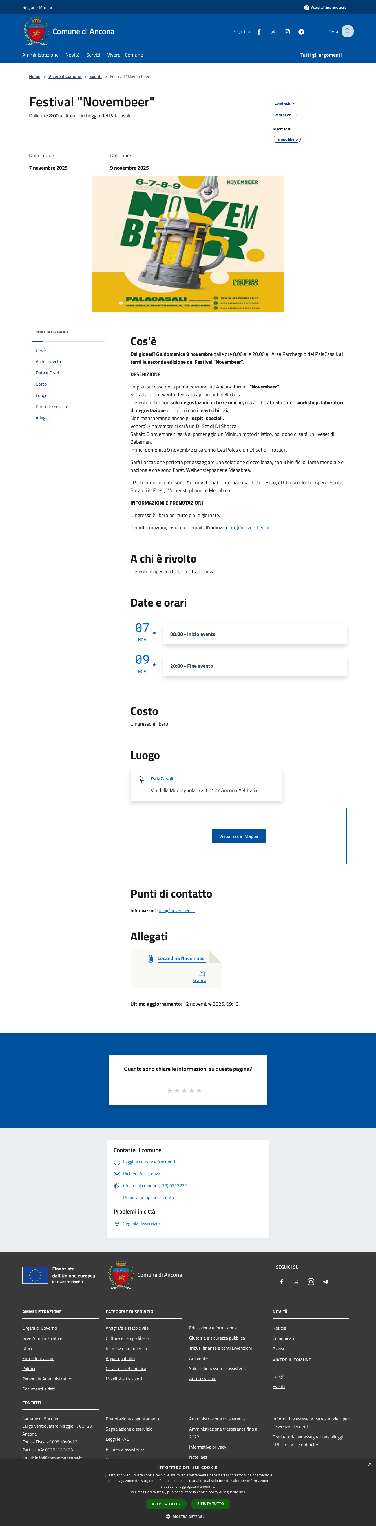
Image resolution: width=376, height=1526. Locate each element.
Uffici (27, 1348)
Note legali (199, 1457)
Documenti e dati (38, 1388)
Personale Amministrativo (47, 1378)
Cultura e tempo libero (127, 1338)
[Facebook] (254, 31)
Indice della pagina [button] (52, 332)
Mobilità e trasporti (124, 1378)
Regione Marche (37, 7)
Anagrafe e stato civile (127, 1328)
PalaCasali (162, 778)
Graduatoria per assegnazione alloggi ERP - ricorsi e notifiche (308, 1440)
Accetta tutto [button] (166, 1503)
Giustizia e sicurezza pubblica (217, 1337)
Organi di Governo (39, 1328)
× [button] (370, 1465)
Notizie (279, 1328)
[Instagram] (282, 31)
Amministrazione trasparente (217, 1418)
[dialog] (188, 1492)
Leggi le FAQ (117, 1439)
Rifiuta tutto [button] (210, 1503)
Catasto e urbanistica (126, 1368)
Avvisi (278, 1348)
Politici (28, 1368)
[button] (188, 1516)
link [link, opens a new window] (242, 1492)
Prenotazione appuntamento (133, 1418)
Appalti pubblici (120, 1358)
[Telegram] (296, 31)
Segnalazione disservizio (129, 1428)
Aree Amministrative (42, 1338)
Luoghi (279, 1376)
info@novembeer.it (249, 527)
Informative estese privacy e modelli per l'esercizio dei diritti (311, 1422)
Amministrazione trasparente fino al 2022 (223, 1432)
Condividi (286, 103)
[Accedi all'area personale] (325, 7)
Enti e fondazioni (38, 1358)
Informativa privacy (207, 1446)
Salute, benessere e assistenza (218, 1368)
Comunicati (283, 1338)
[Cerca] (347, 31)
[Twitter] (268, 31)
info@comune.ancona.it (58, 1457)
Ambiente (198, 1358)
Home (34, 76)
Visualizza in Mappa (238, 836)
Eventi (95, 76)
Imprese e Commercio (126, 1348)
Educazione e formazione (213, 1327)
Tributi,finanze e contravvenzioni (220, 1348)
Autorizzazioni (202, 1378)
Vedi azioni (287, 115)
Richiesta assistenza (125, 1449)
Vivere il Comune (65, 76)
